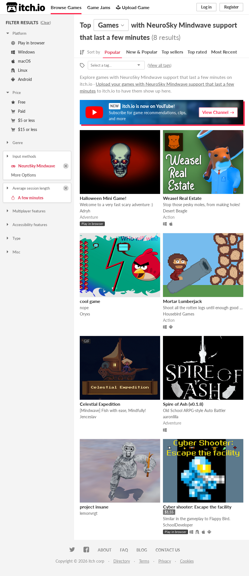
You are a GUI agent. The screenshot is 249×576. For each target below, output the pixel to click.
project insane (94, 506)
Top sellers (172, 51)
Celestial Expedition (100, 404)
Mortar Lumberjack (182, 301)
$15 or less (24, 129)
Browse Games (66, 7)
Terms (144, 561)
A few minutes (27, 197)
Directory (121, 561)
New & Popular (141, 51)
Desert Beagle (175, 210)
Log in (206, 7)
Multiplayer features (25, 211)
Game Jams (98, 7)
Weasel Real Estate (182, 198)
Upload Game (133, 7)
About (104, 550)
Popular (112, 52)
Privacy (164, 561)
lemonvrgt (88, 513)
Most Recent (224, 51)
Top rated (197, 51)
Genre (14, 142)
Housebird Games (178, 313)
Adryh (85, 210)
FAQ (124, 550)
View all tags (159, 65)
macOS (21, 61)
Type (13, 238)
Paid (18, 111)
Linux (19, 70)
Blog (141, 550)
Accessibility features (26, 224)
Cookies (187, 561)
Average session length (27, 188)
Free (18, 102)
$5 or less (23, 120)
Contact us (168, 550)
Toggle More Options (37, 175)
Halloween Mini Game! (103, 198)
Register (231, 7)
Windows (23, 52)
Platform (15, 33)
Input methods (20, 156)
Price (13, 92)
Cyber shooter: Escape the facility (197, 506)
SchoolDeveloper (178, 524)
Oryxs (85, 313)
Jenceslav (88, 416)
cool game (90, 301)
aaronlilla (170, 416)
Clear (45, 22)
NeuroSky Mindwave (33, 165)
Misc (12, 252)
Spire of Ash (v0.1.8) (183, 404)
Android (21, 79)
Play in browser (28, 42)
